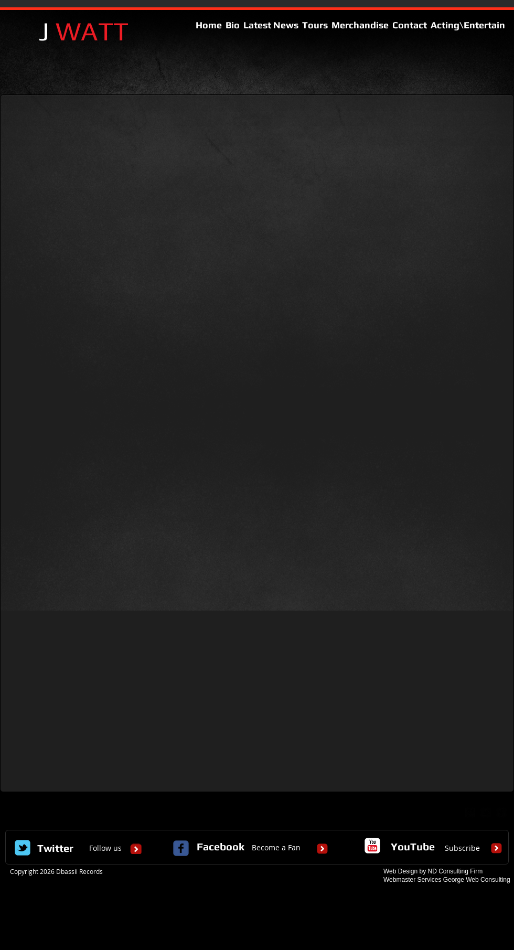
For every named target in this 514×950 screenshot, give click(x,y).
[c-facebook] (181, 848)
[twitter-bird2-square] (485, 812)
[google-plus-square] (470, 812)
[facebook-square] (501, 812)
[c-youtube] (372, 845)
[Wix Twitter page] (22, 848)
